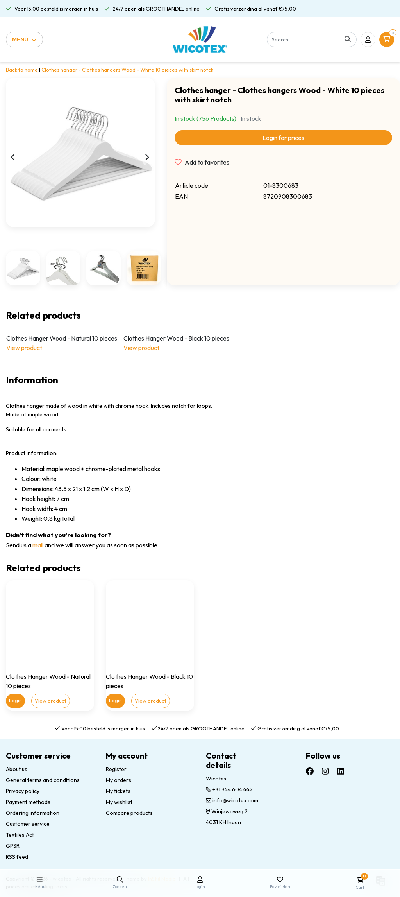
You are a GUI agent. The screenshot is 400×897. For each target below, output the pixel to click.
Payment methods (28, 802)
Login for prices (283, 138)
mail (37, 545)
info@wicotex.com (232, 800)
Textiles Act (20, 834)
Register (116, 769)
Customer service (28, 823)
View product (24, 348)
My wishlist (119, 802)
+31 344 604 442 (229, 789)
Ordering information (32, 812)
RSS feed (17, 856)
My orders (118, 780)
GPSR (13, 845)
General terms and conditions (43, 780)
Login (15, 700)
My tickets (118, 791)
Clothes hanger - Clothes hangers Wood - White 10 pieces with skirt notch (127, 69)
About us (16, 769)
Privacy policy (22, 791)
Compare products (129, 812)
